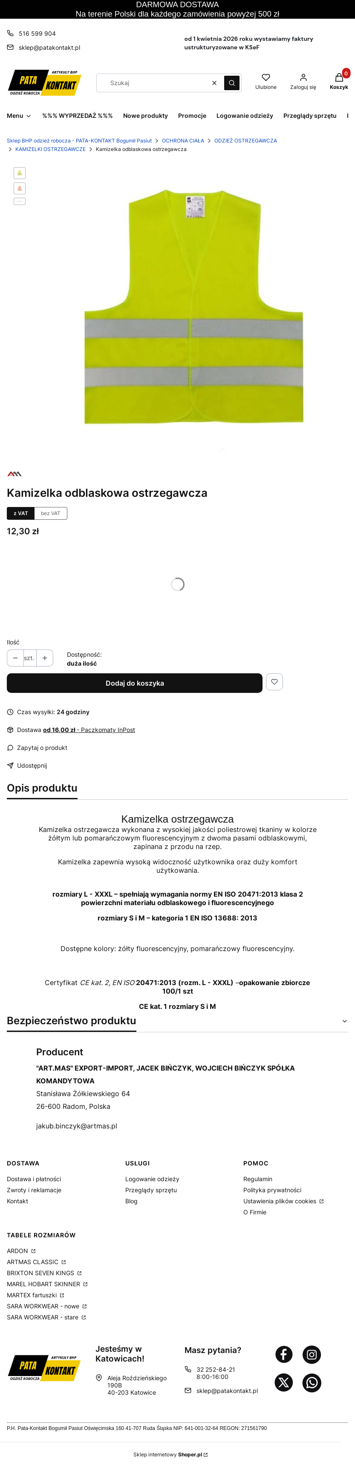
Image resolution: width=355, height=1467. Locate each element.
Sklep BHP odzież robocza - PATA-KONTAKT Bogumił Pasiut (79, 140)
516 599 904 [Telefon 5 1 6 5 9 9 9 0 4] (37, 33)
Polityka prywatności (272, 1190)
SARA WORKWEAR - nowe (44, 1306)
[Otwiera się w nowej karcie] (283, 1354)
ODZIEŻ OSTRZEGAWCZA (245, 140)
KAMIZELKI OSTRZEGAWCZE (50, 149)
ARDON (18, 1250)
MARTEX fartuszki (32, 1295)
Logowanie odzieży (152, 1178)
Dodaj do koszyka (135, 683)
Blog (131, 1201)
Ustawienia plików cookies (280, 1201)
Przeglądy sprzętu (151, 1190)
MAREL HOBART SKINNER (44, 1284)
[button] (232, 83)
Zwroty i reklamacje (34, 1190)
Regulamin (257, 1178)
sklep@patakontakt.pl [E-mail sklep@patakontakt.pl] (49, 47)
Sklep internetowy (167, 1454)
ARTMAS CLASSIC (33, 1261)
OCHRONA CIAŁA (183, 140)
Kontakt (17, 1201)
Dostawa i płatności (34, 1178)
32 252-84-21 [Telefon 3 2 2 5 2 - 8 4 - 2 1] (215, 1369)
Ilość (13, 642)
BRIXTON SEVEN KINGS (41, 1272)
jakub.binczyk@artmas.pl (76, 1126)
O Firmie (254, 1212)
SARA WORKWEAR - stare (43, 1317)
